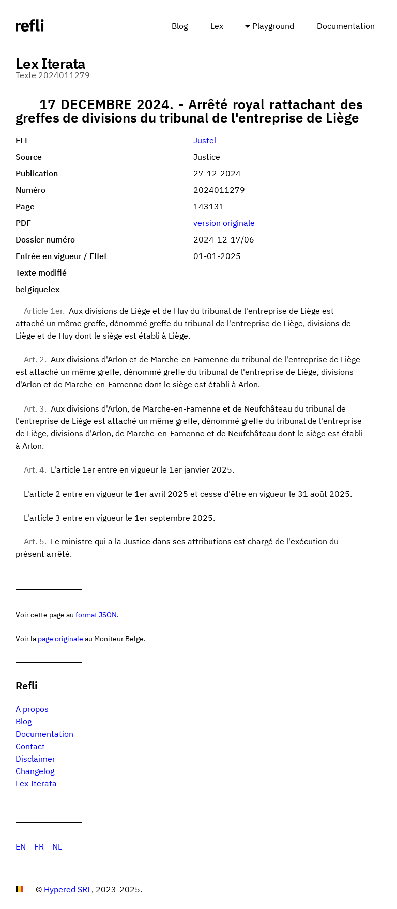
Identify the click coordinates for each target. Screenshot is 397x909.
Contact (30, 746)
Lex (216, 26)
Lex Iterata (36, 783)
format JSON (96, 614)
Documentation (346, 26)
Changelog (35, 771)
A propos (32, 709)
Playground (273, 26)
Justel (204, 140)
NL (57, 846)
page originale (60, 638)
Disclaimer (35, 758)
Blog (180, 26)
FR (39, 846)
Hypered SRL (67, 889)
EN (21, 846)
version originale (224, 223)
